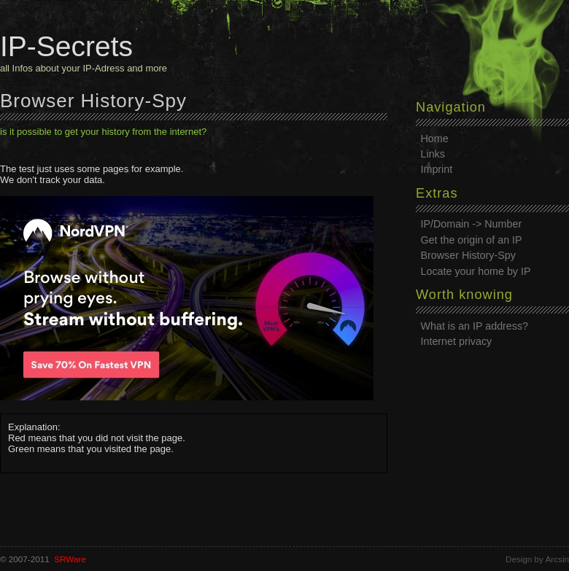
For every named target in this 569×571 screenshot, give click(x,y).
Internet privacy (456, 341)
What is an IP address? (475, 326)
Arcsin (557, 559)
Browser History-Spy (468, 255)
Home (435, 138)
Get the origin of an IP (471, 240)
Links (433, 154)
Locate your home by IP (476, 271)
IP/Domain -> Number (471, 224)
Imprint (437, 169)
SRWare (70, 559)
